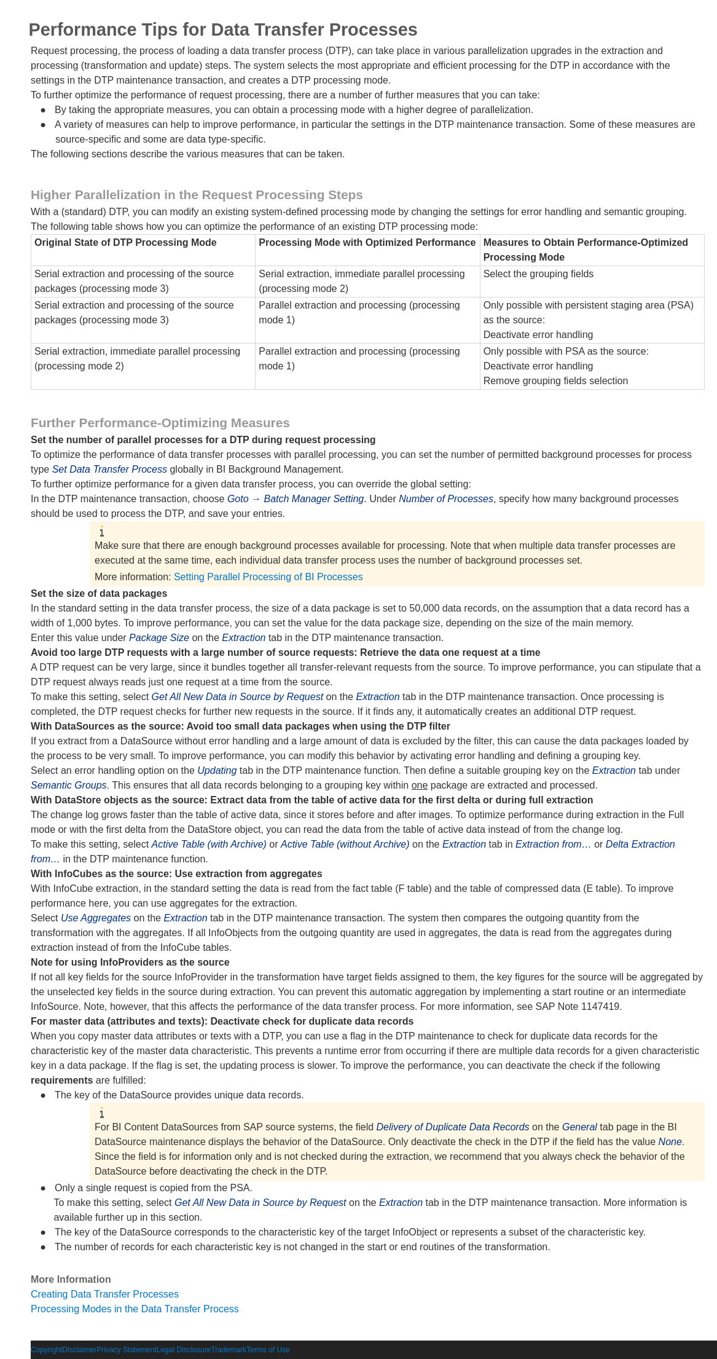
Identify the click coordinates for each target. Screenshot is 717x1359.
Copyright (46, 1349)
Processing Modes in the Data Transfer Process (135, 1309)
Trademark (228, 1349)
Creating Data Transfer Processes (105, 1294)
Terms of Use (268, 1349)
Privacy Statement (126, 1349)
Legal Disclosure (184, 1349)
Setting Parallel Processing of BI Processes (268, 577)
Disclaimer (79, 1349)
